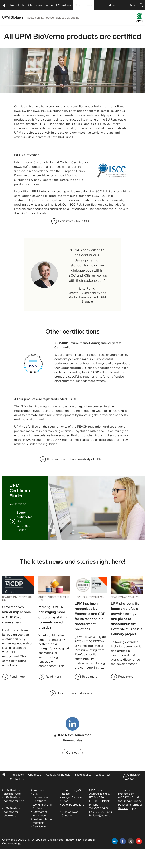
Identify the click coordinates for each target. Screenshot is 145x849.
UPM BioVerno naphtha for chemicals (12, 811)
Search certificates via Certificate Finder (24, 521)
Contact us (17, 779)
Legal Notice (55, 840)
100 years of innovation (40, 813)
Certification (40, 826)
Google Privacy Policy (130, 802)
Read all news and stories (74, 693)
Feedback (89, 840)
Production (39, 790)
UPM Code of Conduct (70, 813)
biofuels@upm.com (101, 815)
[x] (131, 841)
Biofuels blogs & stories (71, 792)
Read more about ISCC (74, 221)
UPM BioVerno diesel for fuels (12, 792)
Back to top (135, 777)
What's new (103, 774)
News (65, 801)
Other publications (73, 804)
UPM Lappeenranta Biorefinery (41, 797)
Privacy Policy (73, 840)
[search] (141, 5)
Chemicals (34, 774)
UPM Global (39, 840)
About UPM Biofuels (58, 774)
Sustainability (35, 17)
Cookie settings (11, 843)
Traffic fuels (17, 774)
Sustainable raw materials (42, 821)
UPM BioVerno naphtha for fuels (14, 799)
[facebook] (123, 841)
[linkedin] (115, 841)
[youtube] (139, 841)
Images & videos (72, 797)
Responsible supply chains (62, 17)
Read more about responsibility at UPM (74, 459)
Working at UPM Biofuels (42, 806)
